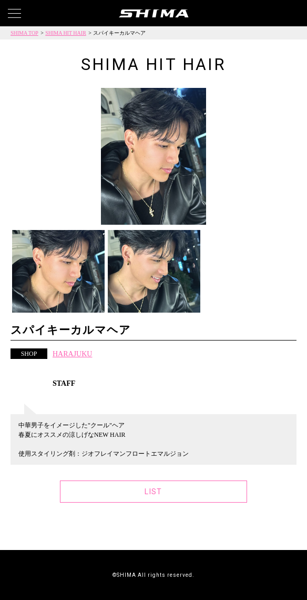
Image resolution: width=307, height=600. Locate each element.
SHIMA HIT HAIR (65, 33)
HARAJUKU (72, 354)
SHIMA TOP (24, 33)
